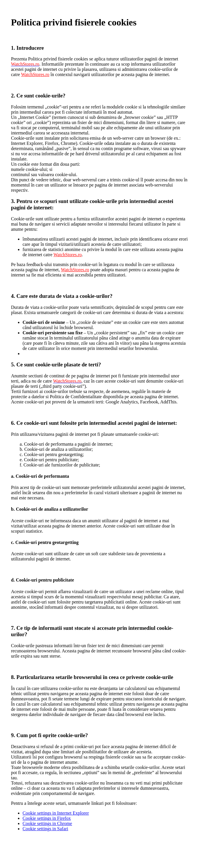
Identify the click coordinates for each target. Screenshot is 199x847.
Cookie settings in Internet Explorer (56, 813)
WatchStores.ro (35, 74)
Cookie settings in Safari (45, 828)
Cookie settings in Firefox (47, 818)
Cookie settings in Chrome (47, 823)
